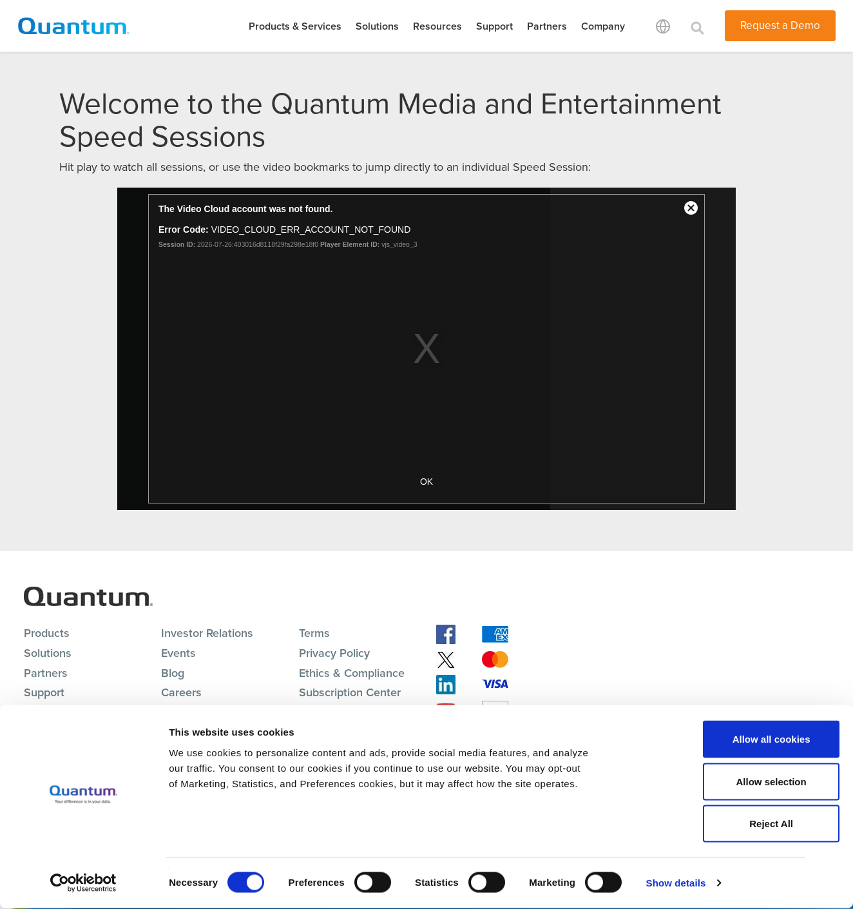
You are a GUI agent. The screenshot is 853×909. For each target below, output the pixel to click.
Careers (181, 692)
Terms (314, 633)
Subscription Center (350, 692)
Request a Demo (780, 25)
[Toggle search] (697, 26)
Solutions (377, 26)
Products (47, 633)
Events (178, 653)
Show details (676, 883)
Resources (437, 26)
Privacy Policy (334, 653)
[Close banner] (833, 725)
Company (603, 26)
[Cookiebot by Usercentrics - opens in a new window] (83, 884)
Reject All (712, 824)
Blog (172, 673)
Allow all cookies (713, 739)
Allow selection (712, 782)
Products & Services (295, 26)
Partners (547, 26)
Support (494, 26)
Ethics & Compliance (352, 673)
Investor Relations (207, 633)
